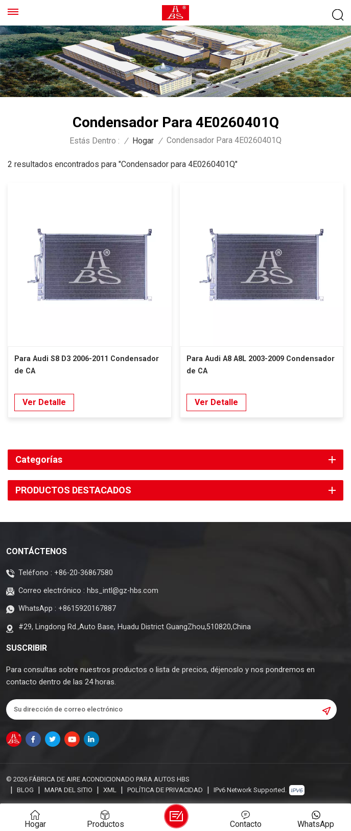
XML (109, 790)
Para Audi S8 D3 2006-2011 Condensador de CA (86, 364)
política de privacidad (165, 790)
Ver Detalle (44, 402)
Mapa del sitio (68, 790)
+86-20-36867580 (83, 572)
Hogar (143, 141)
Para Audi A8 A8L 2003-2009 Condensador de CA (260, 364)
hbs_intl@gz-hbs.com (122, 590)
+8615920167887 (87, 608)
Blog (25, 790)
